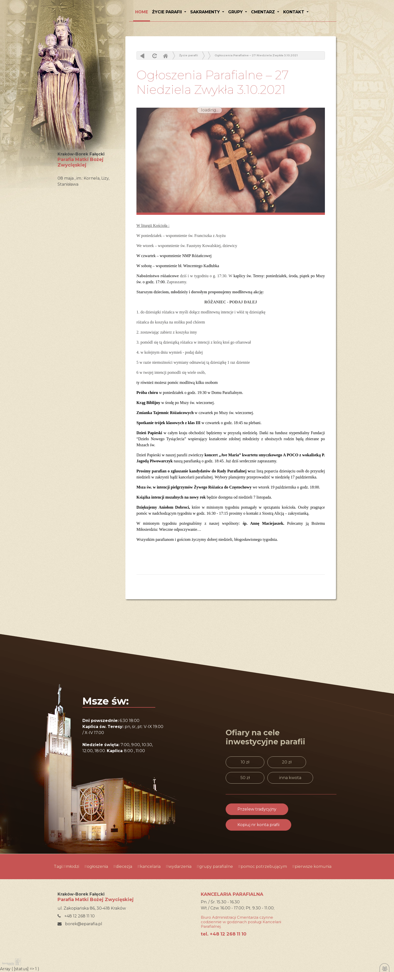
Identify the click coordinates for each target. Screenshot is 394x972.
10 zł (245, 762)
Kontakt (294, 12)
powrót (142, 56)
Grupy (236, 12)
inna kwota (290, 777)
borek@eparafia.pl (80, 923)
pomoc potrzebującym (264, 866)
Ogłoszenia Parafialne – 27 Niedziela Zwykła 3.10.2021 (256, 55)
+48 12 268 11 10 (76, 916)
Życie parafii (167, 12)
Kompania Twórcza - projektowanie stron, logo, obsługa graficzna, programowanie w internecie (10, 962)
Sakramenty (205, 12)
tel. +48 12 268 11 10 (224, 934)
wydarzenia (179, 866)
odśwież (154, 56)
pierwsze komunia (313, 866)
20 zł (286, 762)
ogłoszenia (97, 866)
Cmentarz (263, 12)
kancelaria (150, 866)
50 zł (245, 777)
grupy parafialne (216, 866)
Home (165, 56)
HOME (141, 12)
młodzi (72, 866)
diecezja (124, 866)
